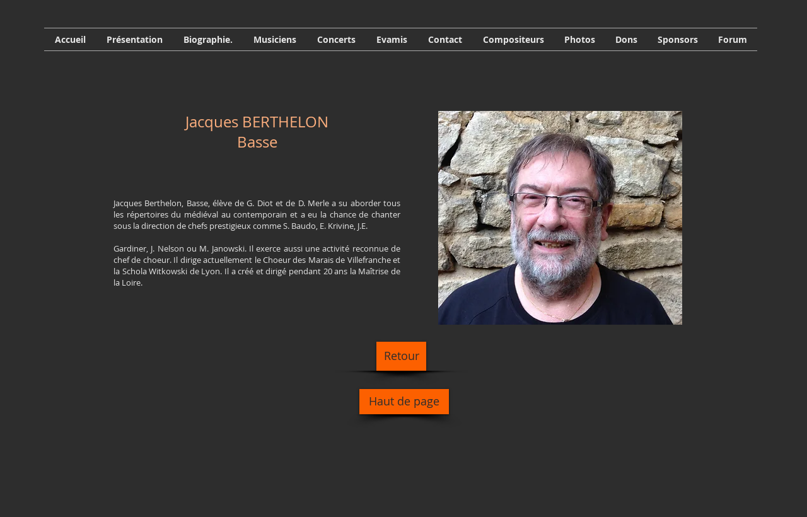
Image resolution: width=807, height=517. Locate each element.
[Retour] (401, 356)
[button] (208, 39)
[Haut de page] (404, 401)
